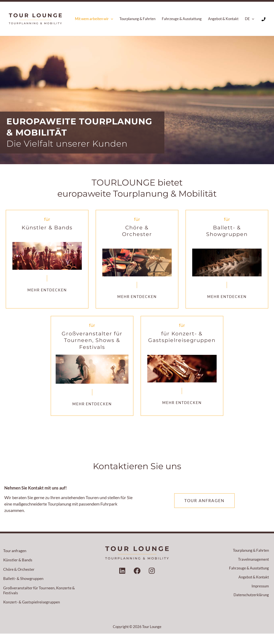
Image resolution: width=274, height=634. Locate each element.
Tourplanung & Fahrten (251, 550)
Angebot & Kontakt (253, 578)
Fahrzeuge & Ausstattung (249, 569)
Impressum (260, 587)
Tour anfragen (14, 550)
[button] (111, 19)
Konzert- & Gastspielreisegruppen (31, 602)
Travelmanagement (253, 559)
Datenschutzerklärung (251, 596)
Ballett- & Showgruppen (23, 578)
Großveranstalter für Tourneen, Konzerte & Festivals (39, 590)
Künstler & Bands (17, 560)
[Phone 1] (263, 19)
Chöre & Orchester (18, 569)
